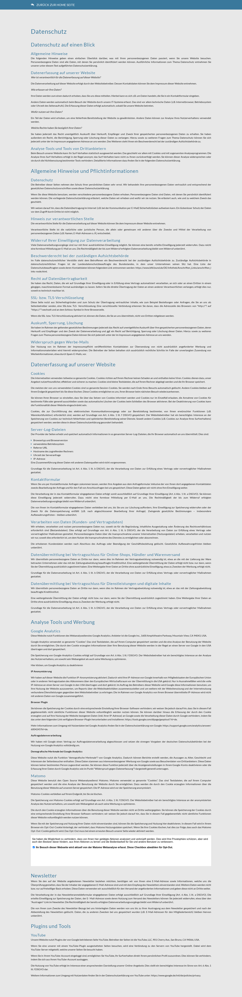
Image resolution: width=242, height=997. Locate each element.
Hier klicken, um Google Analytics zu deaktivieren (57, 665)
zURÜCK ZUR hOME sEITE (53, 5)
